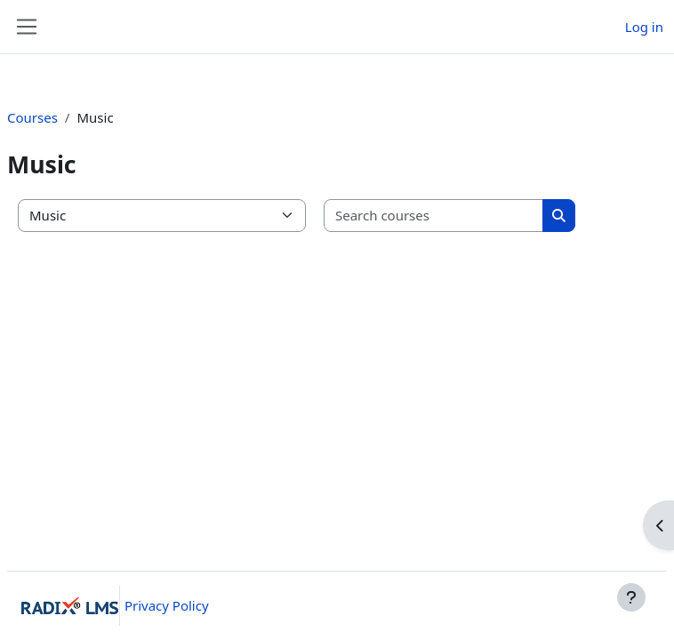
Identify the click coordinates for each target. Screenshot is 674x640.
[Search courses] (434, 215)
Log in (644, 27)
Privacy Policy (166, 605)
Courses (32, 117)
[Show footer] (631, 597)
